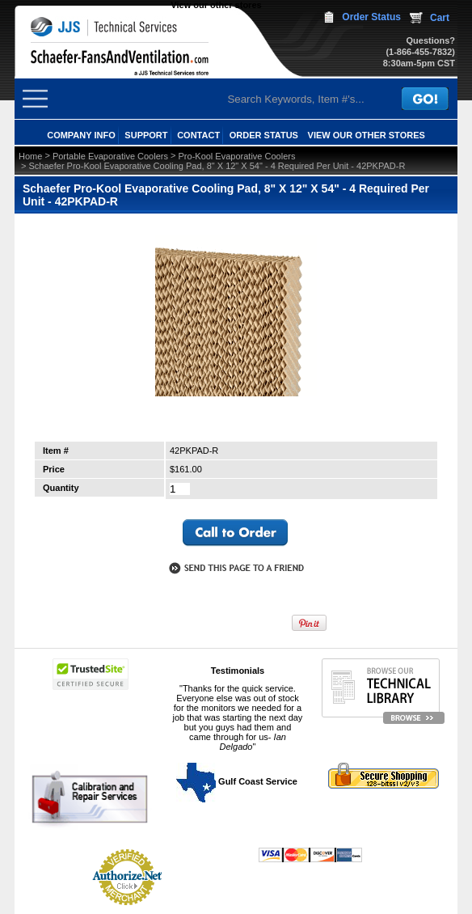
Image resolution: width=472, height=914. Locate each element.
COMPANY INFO (81, 135)
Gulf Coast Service (237, 781)
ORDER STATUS (264, 135)
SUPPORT (145, 135)
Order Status (371, 17)
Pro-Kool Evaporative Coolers (237, 156)
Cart (439, 17)
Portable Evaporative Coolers (110, 156)
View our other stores (216, 5)
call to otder (235, 533)
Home (30, 156)
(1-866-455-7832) (420, 52)
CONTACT (198, 135)
